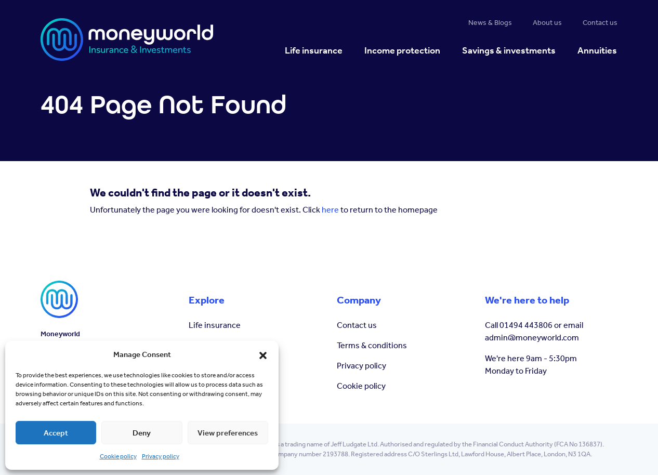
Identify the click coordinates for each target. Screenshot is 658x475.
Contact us (357, 325)
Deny (142, 433)
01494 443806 (525, 325)
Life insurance (215, 325)
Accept (56, 433)
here (330, 210)
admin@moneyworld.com (532, 337)
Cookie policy (118, 456)
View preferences (228, 433)
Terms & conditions (372, 345)
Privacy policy (160, 456)
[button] (263, 354)
